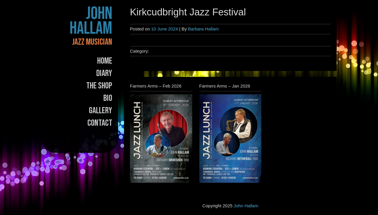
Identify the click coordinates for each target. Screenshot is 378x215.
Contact (99, 123)
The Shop (99, 85)
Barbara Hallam (203, 28)
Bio (107, 98)
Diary (104, 73)
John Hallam (91, 21)
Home (104, 61)
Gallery (100, 110)
